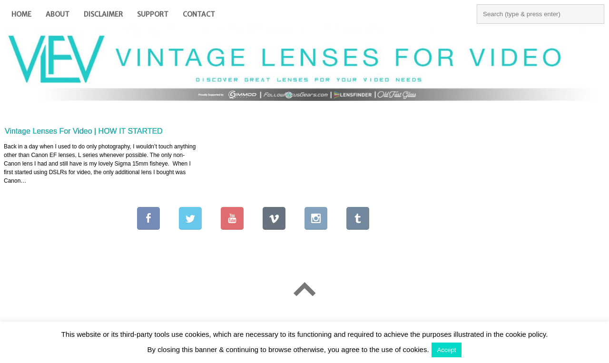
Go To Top (304, 289)
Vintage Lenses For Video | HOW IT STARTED (84, 131)
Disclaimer (103, 14)
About (57, 14)
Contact (199, 14)
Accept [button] (446, 349)
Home (21, 14)
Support (152, 14)
